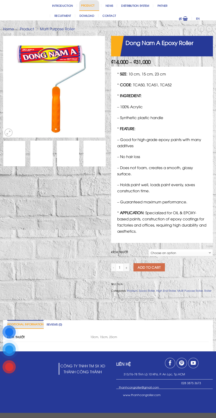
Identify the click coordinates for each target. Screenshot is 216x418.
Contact (109, 15)
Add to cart (149, 267)
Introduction (62, 5)
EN (203, 18)
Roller (207, 290)
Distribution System (135, 5)
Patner (162, 5)
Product (89, 5)
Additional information (25, 324)
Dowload (86, 15)
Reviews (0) (54, 324)
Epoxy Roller (147, 290)
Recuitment (62, 15)
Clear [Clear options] (209, 246)
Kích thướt (119, 252)
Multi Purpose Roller (57, 28)
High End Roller (166, 290)
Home (8, 28)
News (109, 5)
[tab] (25, 324)
